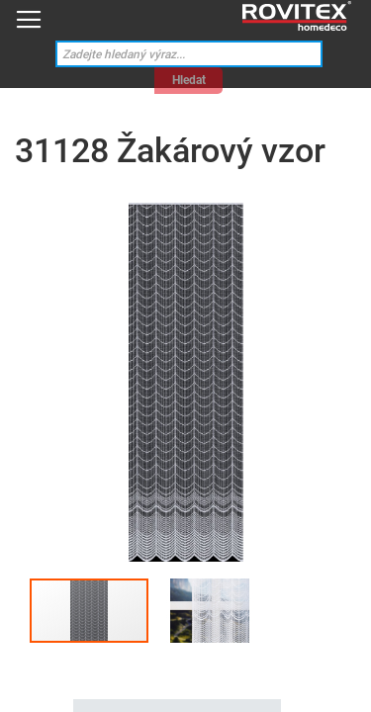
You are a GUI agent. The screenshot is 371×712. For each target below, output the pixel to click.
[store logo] (296, 16)
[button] (209, 611)
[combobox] (189, 54)
